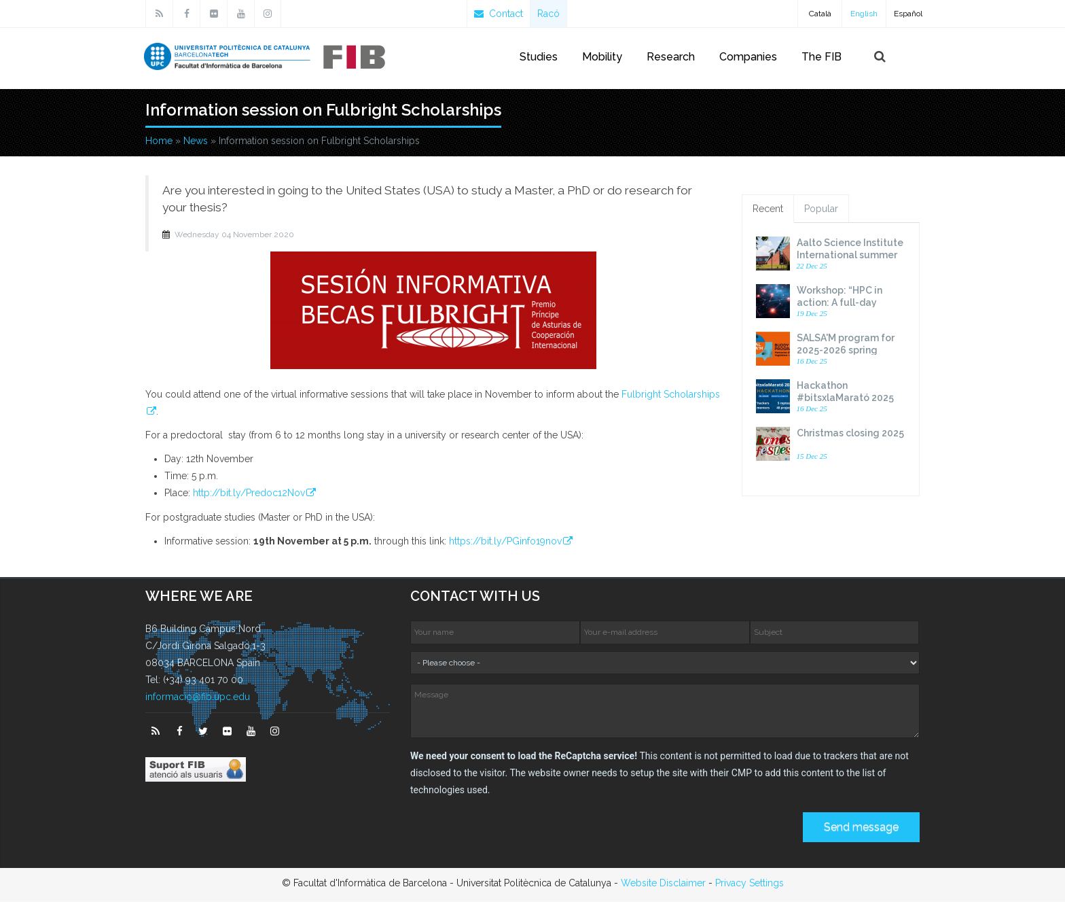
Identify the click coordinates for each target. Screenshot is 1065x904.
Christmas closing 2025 (850, 435)
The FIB (821, 56)
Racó (548, 13)
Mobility (602, 56)
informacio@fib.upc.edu (197, 699)
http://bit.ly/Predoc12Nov (249, 494)
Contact (498, 13)
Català (820, 13)
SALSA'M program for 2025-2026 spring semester (846, 352)
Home (159, 142)
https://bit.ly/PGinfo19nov (505, 543)
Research (671, 56)
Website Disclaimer (663, 885)
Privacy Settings (749, 885)
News (195, 142)
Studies (539, 56)
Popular (821, 211)
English (864, 13)
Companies (748, 56)
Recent (768, 211)
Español (908, 13)
